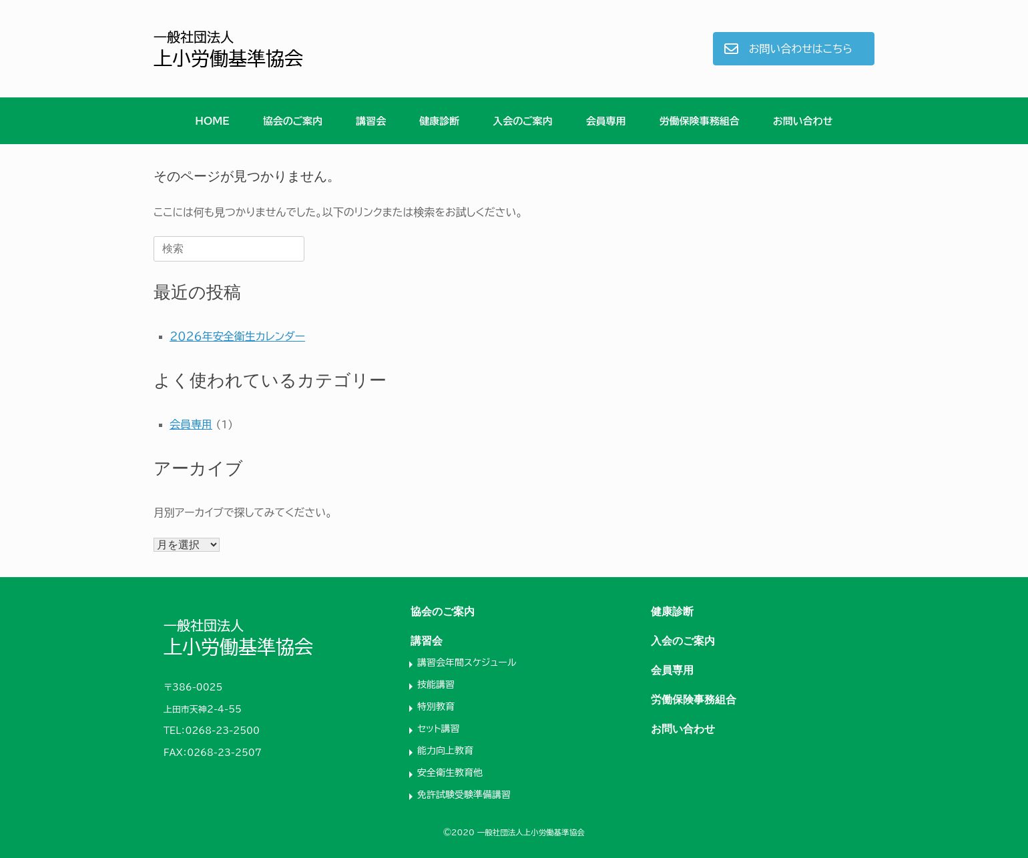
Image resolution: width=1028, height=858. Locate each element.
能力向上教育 (445, 750)
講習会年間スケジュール (466, 662)
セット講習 (438, 728)
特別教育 (436, 706)
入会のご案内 (523, 121)
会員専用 (606, 121)
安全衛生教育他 (450, 772)
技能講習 (436, 684)
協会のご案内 (293, 121)
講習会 (371, 121)
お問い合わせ (803, 121)
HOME (212, 121)
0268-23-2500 (223, 731)
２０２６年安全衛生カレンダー (237, 336)
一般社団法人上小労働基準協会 (531, 832)
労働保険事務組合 (700, 121)
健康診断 (439, 121)
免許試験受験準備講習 (464, 794)
